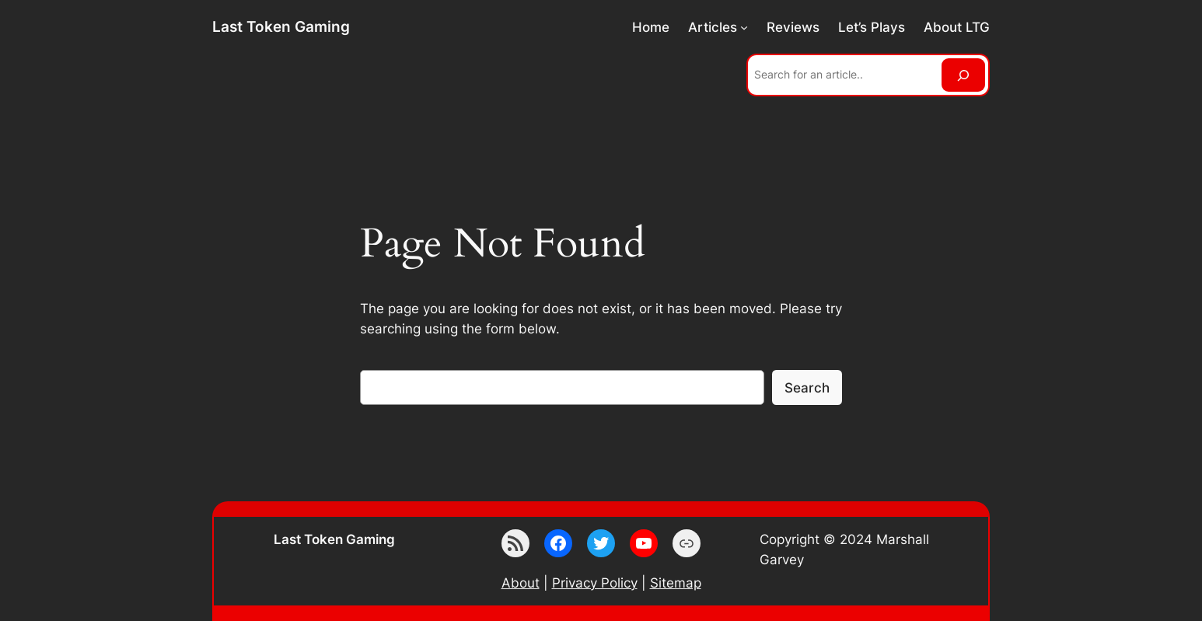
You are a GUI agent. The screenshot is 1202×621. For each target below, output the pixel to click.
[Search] (963, 75)
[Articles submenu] (744, 27)
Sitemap (675, 583)
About (520, 583)
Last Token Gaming (281, 26)
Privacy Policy (595, 583)
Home (650, 27)
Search (807, 388)
